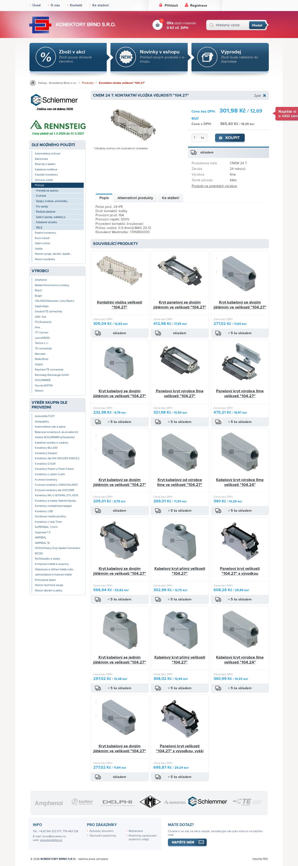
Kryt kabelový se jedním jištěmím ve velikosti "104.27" (119, 660)
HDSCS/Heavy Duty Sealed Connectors (57, 548)
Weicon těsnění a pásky (48, 590)
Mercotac (40, 354)
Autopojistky (42, 421)
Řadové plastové (45, 211)
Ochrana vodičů (44, 180)
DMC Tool (40, 316)
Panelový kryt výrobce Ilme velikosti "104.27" (179, 393)
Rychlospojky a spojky (47, 558)
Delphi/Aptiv (42, 306)
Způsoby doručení (101, 831)
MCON (39, 553)
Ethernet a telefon (45, 164)
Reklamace (136, 831)
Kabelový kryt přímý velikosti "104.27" (179, 571)
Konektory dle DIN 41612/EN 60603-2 (57, 458)
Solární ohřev (42, 243)
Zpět (257, 96)
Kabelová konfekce (46, 169)
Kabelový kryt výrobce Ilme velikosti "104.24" (240, 482)
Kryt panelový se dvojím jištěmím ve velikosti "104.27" (179, 305)
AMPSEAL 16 (42, 543)
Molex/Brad (41, 359)
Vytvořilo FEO (260, 859)
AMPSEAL (40, 537)
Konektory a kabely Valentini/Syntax (55, 500)
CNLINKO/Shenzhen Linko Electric (54, 301)
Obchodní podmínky (102, 836)
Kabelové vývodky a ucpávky (51, 442)
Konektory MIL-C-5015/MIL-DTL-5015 (56, 495)
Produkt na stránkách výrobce (214, 186)
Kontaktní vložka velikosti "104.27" (122, 83)
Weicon (39, 390)
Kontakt (76, 5)
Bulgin (38, 295)
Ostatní (39, 364)
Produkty (88, 83)
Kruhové (41, 195)
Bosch (38, 290)
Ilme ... (39, 327)
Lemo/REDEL (42, 338)
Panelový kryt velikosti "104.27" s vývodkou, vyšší (179, 748)
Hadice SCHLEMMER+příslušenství (55, 437)
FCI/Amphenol (43, 322)
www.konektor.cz (51, 840)
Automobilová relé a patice (50, 426)
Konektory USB (44, 511)
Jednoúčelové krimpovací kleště (53, 574)
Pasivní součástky (45, 259)
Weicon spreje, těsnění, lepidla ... (54, 253)
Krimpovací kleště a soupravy (52, 564)
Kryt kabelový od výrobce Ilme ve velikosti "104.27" (179, 482)
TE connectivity (43, 348)
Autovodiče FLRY (45, 416)
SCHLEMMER (43, 380)
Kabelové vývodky (46, 222)
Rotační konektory (45, 232)
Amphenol (41, 279)
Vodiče (38, 248)
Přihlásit (171, 5)
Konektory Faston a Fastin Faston (54, 469)
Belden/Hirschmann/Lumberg (52, 285)
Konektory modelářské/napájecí (53, 506)
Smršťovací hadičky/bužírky (50, 516)
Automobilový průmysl (47, 153)
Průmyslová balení (45, 580)
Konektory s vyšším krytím (50, 474)
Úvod (36, 5)
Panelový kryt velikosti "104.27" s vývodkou (240, 571)
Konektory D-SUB (45, 463)
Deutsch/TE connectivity (48, 311)
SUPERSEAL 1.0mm (46, 527)
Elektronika (41, 159)
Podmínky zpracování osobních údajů (143, 837)
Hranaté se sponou (47, 190)
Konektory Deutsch (46, 453)
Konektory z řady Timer (48, 521)
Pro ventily (42, 206)
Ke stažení (100, 5)
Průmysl (39, 185)
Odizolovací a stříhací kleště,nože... (55, 569)
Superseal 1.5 (42, 532)
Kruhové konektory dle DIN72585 (54, 490)
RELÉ (39, 227)
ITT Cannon (41, 332)
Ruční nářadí (42, 238)
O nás (55, 5)
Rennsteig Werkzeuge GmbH (52, 375)
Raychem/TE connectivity (49, 369)
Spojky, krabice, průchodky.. (52, 201)
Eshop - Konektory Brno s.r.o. (57, 83)
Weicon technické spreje (49, 585)
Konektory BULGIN (46, 447)
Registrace (198, 5)
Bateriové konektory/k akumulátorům (56, 432)
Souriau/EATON (44, 385)
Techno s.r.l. (42, 343)
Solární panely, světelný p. (51, 217)
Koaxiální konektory (46, 174)
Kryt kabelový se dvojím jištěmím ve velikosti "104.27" (240, 305)
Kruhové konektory (46, 479)
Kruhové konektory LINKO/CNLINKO (56, 484)
